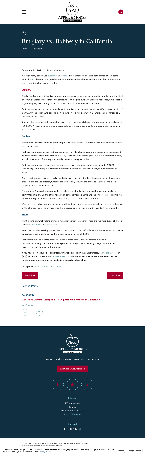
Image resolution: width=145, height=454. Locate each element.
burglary (52, 75)
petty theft (36, 224)
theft (32, 79)
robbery (64, 75)
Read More (27, 305)
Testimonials (79, 359)
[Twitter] (87, 384)
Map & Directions (72, 414)
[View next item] (39, 312)
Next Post (115, 275)
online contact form (62, 256)
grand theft (52, 224)
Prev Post (30, 275)
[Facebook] (58, 384)
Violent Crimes (41, 266)
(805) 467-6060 (30, 256)
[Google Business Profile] (72, 384)
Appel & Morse (110, 252)
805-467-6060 (72, 429)
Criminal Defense (63, 359)
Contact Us (93, 359)
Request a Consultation (72, 369)
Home (49, 359)
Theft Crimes (55, 266)
